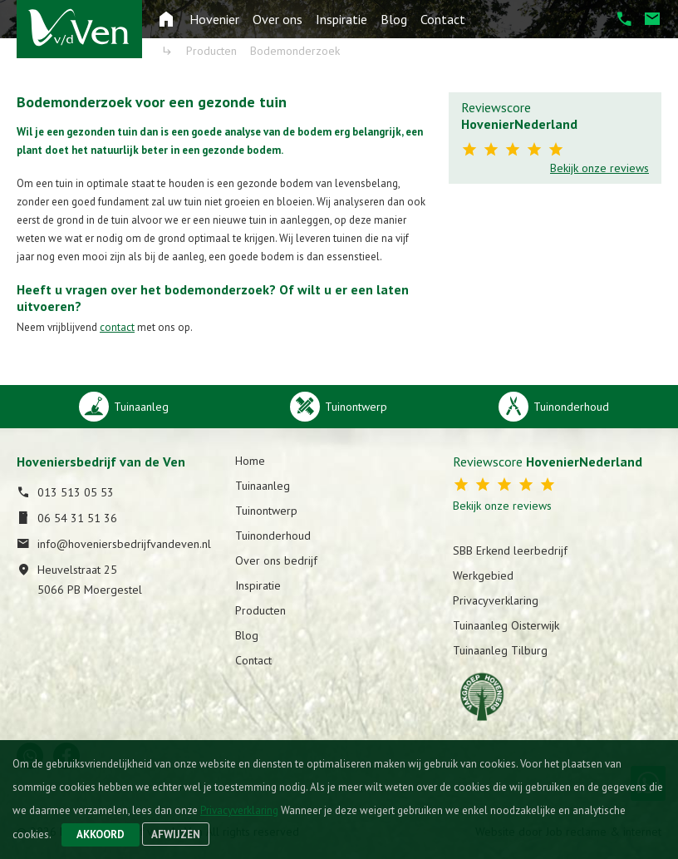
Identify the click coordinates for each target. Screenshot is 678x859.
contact (117, 327)
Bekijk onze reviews (599, 167)
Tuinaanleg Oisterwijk (506, 625)
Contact (442, 19)
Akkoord (100, 834)
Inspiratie (341, 19)
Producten (260, 610)
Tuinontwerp (266, 510)
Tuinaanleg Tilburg (500, 650)
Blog (394, 19)
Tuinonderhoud (273, 535)
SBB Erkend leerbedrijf (510, 550)
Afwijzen (175, 834)
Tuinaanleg (262, 485)
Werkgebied (483, 575)
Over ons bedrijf (276, 560)
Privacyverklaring (495, 600)
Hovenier (214, 19)
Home (250, 460)
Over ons (277, 19)
